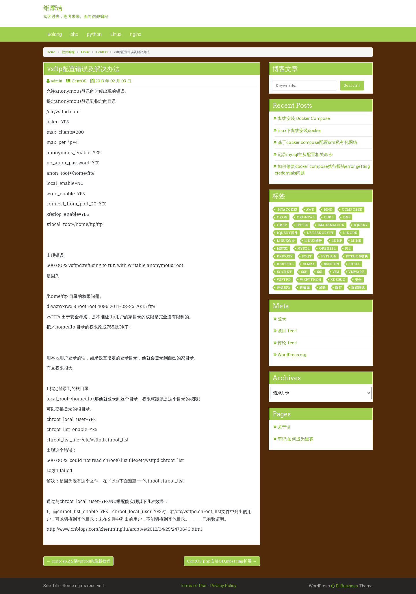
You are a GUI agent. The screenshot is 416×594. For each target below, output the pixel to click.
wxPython (310, 280)
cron (282, 217)
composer (352, 209)
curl (329, 217)
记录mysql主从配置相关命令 (305, 154)
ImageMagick (330, 225)
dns (346, 217)
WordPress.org (292, 354)
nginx (135, 34)
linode (350, 233)
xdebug (338, 280)
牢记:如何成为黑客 (295, 439)
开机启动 (283, 287)
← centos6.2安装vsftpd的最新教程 (78, 561)
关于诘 (284, 427)
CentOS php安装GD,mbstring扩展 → (222, 561)
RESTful (285, 264)
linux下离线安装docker (299, 130)
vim (336, 272)
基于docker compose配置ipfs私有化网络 (317, 142)
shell (354, 264)
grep (282, 225)
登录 (282, 319)
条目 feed (287, 330)
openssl (327, 248)
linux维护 (313, 241)
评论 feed (287, 343)
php (74, 34)
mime (356, 241)
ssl (320, 272)
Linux (115, 34)
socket (284, 272)
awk (310, 209)
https (302, 225)
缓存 (338, 287)
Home (51, 52)
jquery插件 (287, 233)
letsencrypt (320, 233)
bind (328, 209)
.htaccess (287, 209)
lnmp (336, 241)
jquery (361, 225)
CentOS (101, 52)
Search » (352, 85)
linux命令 (286, 241)
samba (309, 264)
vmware (356, 272)
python (94, 34)
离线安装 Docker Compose (304, 118)
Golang (55, 34)
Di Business (344, 586)
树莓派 (305, 287)
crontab (306, 217)
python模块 (357, 256)
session (331, 264)
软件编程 (68, 52)
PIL (348, 248)
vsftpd (284, 280)
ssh (304, 272)
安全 (358, 280)
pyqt (307, 256)
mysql (303, 248)
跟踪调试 (358, 287)
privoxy (285, 256)
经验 (322, 287)
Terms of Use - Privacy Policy (208, 585)
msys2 (282, 248)
